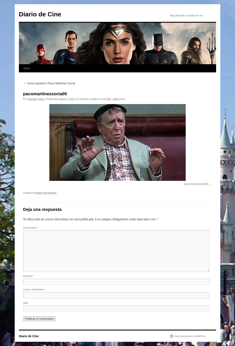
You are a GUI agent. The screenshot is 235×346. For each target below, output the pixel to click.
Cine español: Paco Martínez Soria (49, 83)
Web (25, 303)
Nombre (28, 276)
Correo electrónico (34, 289)
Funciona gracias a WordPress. (190, 336)
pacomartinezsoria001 (196, 184)
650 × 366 (112, 99)
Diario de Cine (40, 14)
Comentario (30, 227)
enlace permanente (45, 192)
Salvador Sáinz (36, 99)
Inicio (27, 68)
